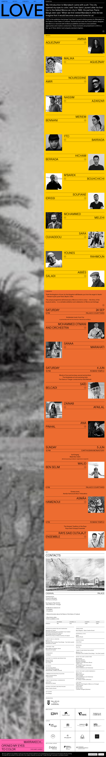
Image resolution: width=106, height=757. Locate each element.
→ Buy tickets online (51, 617)
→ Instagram (49, 609)
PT (42, 1)
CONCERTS (25, 1)
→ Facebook (49, 611)
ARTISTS (15, 1)
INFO (35, 1)
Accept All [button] (101, 754)
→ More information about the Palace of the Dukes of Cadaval (63, 614)
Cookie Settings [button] (93, 754)
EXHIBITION (4, 1)
